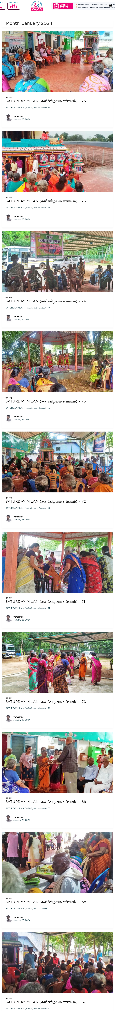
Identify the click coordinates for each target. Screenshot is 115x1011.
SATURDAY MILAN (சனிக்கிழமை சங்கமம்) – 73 (47, 401)
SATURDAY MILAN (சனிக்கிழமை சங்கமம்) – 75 (47, 201)
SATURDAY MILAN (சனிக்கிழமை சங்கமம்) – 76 (47, 101)
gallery (9, 97)
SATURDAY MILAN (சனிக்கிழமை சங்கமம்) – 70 (47, 701)
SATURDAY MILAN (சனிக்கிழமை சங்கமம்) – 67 (47, 1001)
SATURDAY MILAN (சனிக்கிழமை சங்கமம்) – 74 (47, 301)
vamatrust (18, 116)
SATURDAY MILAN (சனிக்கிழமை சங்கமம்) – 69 (47, 801)
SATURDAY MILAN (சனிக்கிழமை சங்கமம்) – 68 (47, 901)
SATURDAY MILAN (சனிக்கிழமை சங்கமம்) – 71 (46, 601)
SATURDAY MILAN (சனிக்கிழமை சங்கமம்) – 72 (47, 501)
